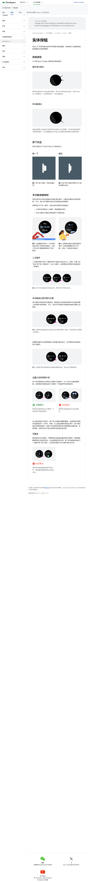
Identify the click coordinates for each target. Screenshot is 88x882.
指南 (70, 33)
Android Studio (79, 2)
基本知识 (23, 2)
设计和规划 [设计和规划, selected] (36, 2)
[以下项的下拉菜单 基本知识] (28, 2)
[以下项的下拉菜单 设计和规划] (42, 2)
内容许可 (47, 488)
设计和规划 (49, 33)
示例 (20, 12)
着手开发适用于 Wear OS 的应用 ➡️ (38, 12)
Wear (15, 8)
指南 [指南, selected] (12, 12)
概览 (3, 12)
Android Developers (38, 33)
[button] (11, 15)
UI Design (6, 8)
